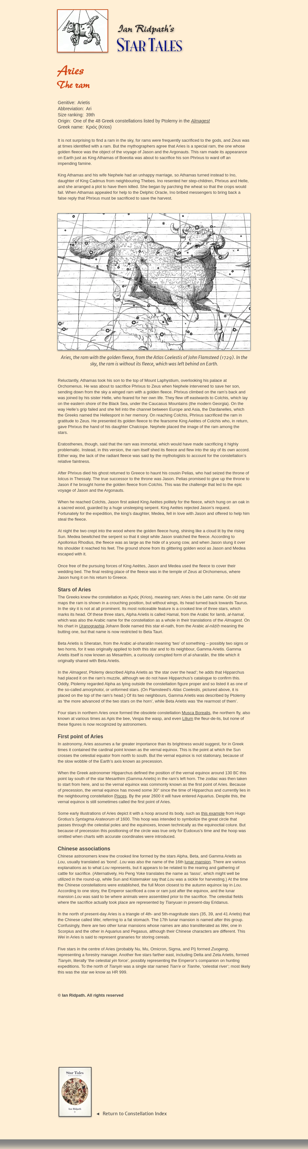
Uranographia (91, 626)
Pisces (120, 796)
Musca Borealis (196, 712)
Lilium (187, 718)
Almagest (200, 120)
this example (213, 813)
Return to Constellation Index (135, 1114)
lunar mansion (197, 861)
